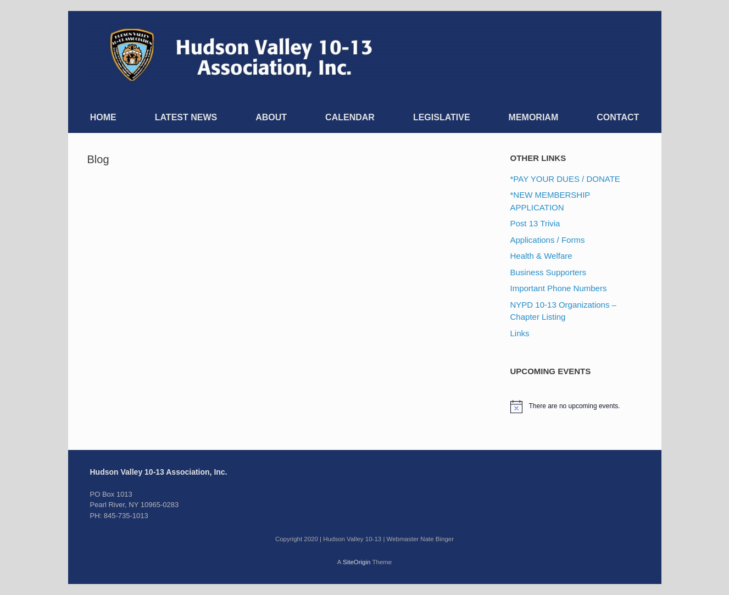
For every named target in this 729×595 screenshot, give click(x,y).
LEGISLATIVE (441, 117)
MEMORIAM (534, 117)
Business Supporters (548, 272)
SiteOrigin (357, 562)
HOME (103, 117)
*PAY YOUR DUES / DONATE (565, 178)
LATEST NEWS (186, 117)
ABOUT (271, 117)
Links (520, 333)
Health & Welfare (541, 255)
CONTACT (618, 117)
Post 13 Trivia (535, 223)
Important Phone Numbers (558, 288)
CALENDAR (350, 117)
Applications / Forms (547, 239)
